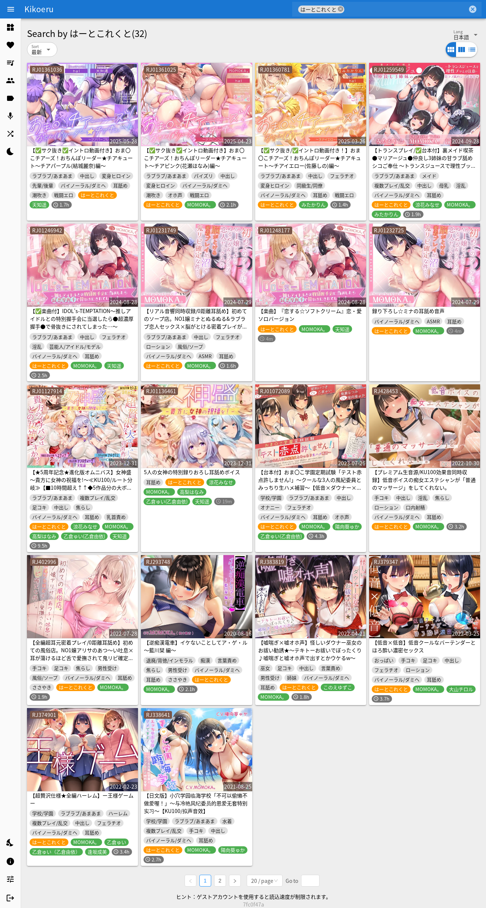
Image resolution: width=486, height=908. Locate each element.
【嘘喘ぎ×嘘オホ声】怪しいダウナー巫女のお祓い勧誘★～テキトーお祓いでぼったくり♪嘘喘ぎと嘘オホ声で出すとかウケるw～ (310, 650)
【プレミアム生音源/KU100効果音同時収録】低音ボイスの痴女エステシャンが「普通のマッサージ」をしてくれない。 (424, 479)
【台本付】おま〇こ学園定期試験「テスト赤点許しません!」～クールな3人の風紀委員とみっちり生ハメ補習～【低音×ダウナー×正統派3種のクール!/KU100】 (310, 483)
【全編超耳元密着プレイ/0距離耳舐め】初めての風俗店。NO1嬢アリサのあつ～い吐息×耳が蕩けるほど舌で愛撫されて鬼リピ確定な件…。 (82, 654)
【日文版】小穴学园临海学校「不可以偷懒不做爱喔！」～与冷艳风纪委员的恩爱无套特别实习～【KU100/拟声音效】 (195, 803)
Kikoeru (39, 8)
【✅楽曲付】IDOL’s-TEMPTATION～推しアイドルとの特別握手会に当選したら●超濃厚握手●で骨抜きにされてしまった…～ (82, 318)
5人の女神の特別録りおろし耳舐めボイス (192, 472)
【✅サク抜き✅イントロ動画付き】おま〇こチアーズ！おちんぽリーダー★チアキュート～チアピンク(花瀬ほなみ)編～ (195, 157)
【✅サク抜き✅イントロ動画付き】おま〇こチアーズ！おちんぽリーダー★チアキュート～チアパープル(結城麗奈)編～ (81, 157)
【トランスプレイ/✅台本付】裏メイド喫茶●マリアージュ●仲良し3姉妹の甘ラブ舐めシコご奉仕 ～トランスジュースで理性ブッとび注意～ (424, 161)
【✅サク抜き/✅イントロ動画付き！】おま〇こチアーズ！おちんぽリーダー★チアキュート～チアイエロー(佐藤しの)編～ (309, 157)
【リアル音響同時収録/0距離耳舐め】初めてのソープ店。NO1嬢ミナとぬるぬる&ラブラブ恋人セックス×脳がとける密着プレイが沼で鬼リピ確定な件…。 (195, 322)
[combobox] (406, 9)
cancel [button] (340, 9)
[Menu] (10, 9)
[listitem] (10, 27)
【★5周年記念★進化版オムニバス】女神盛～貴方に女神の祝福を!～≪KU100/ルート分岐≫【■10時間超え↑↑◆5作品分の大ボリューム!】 (81, 483)
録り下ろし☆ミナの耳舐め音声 (408, 310)
